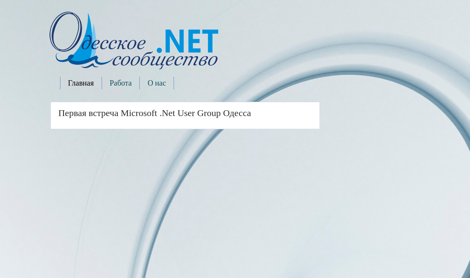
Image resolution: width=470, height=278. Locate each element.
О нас (156, 83)
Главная (81, 83)
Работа (121, 83)
